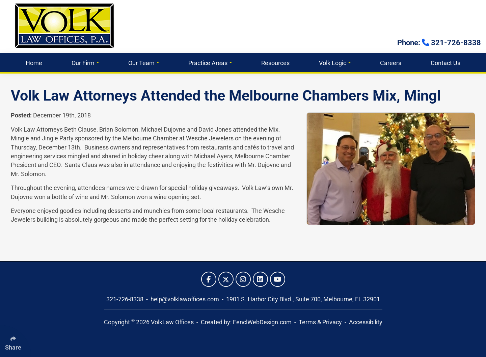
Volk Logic (335, 62)
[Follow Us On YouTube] (277, 279)
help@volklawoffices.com (185, 299)
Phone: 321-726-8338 (439, 42)
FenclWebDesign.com (262, 322)
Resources (275, 62)
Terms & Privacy (320, 322)
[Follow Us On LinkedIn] (260, 279)
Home (34, 62)
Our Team (143, 62)
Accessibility (365, 322)
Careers (390, 62)
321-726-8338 (125, 299)
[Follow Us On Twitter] (226, 279)
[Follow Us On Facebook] (208, 279)
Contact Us (445, 62)
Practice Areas (210, 62)
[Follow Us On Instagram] (243, 279)
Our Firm (85, 62)
